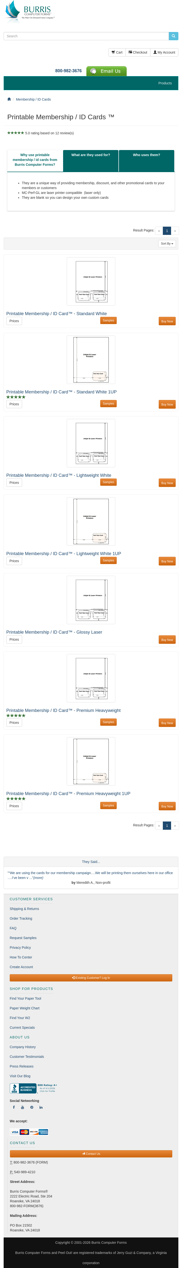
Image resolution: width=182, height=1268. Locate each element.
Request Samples (23, 938)
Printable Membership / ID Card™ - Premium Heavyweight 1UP (68, 793)
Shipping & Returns (24, 909)
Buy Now (167, 321)
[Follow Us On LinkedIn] (41, 1107)
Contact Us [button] (91, 1154)
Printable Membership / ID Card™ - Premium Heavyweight (63, 710)
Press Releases (21, 1066)
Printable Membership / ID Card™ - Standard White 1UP (61, 392)
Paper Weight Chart (25, 1008)
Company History (23, 1047)
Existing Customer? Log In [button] (91, 978)
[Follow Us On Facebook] (14, 1107)
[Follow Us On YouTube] (22, 1107)
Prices (14, 321)
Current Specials (22, 1027)
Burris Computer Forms (109, 1242)
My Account (164, 52)
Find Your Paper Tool (25, 998)
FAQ (13, 928)
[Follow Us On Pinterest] (31, 1107)
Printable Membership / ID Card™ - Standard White (56, 313)
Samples (108, 320)
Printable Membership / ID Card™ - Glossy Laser (54, 632)
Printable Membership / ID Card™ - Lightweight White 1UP (63, 553)
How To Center (21, 957)
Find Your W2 (20, 1018)
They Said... (91, 862)
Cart (117, 52)
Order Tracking (21, 918)
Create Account (21, 967)
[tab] (35, 161)
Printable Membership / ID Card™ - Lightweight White (58, 475)
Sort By (167, 243)
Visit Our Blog (20, 1076)
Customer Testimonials (27, 1057)
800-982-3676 (68, 70)
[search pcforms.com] (173, 36)
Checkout (138, 52)
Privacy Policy (20, 947)
